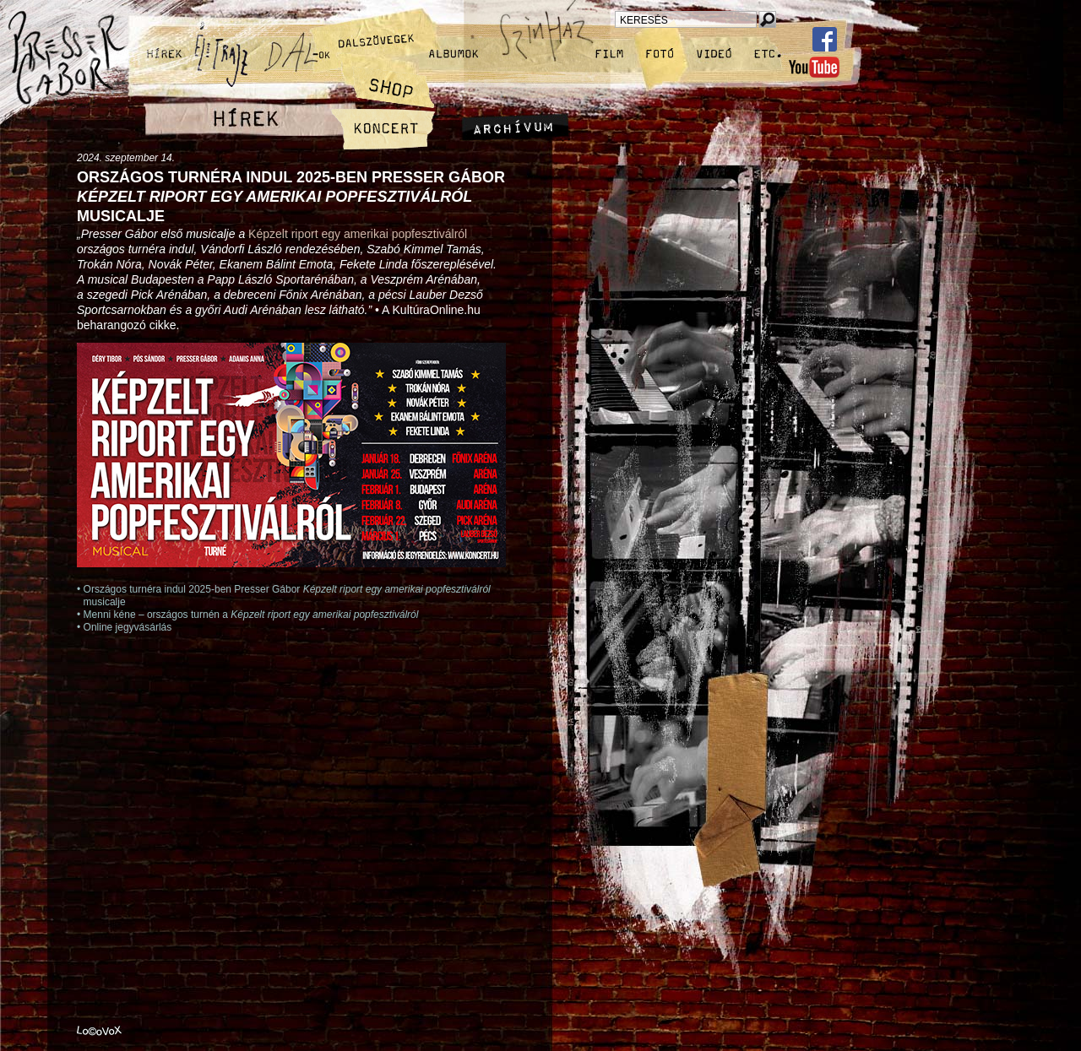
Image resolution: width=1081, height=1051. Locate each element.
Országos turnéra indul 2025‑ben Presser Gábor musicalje (291, 197)
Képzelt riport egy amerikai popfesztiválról (357, 234)
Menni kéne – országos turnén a (251, 614)
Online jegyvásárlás (128, 627)
